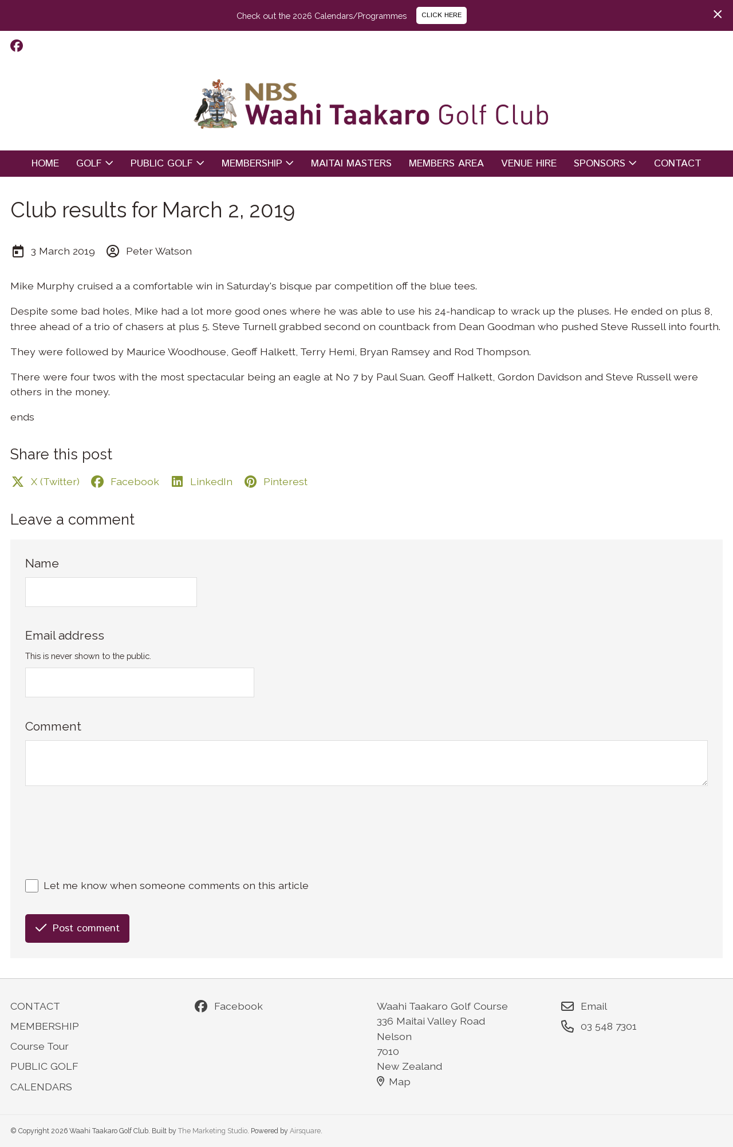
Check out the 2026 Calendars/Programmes (322, 16)
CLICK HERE (441, 15)
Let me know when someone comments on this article (176, 885)
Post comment (78, 928)
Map (394, 1081)
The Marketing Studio (212, 1131)
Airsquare (305, 1131)
